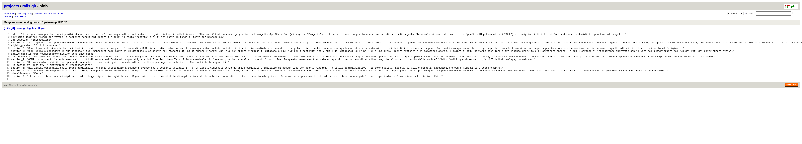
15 (7, 82)
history (7, 16)
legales (31, 28)
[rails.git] (9, 28)
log (29, 13)
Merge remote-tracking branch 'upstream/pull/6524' (35, 22)
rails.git (29, 6)
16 (7, 85)
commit (38, 13)
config (21, 28)
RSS (795, 95)
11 (7, 68)
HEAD (23, 16)
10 (7, 65)
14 (7, 79)
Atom (788, 95)
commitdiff (50, 13)
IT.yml (41, 28)
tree (60, 13)
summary (9, 13)
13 (7, 75)
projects (11, 6)
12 (7, 72)
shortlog (21, 13)
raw (16, 16)
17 (7, 89)
